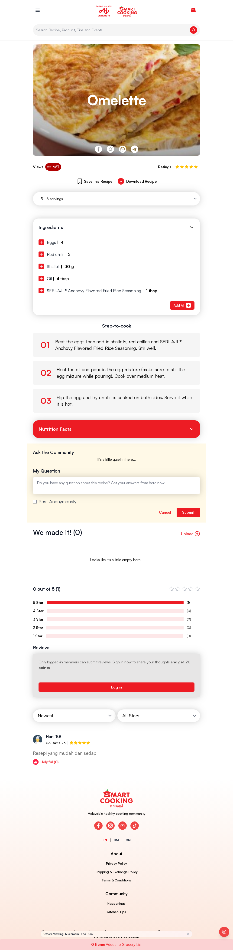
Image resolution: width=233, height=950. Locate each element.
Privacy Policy (116, 863)
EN (105, 840)
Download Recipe (136, 181)
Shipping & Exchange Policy (117, 872)
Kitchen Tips (116, 912)
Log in (116, 687)
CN (128, 840)
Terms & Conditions (116, 880)
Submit (188, 512)
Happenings (116, 903)
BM (116, 840)
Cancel (165, 512)
